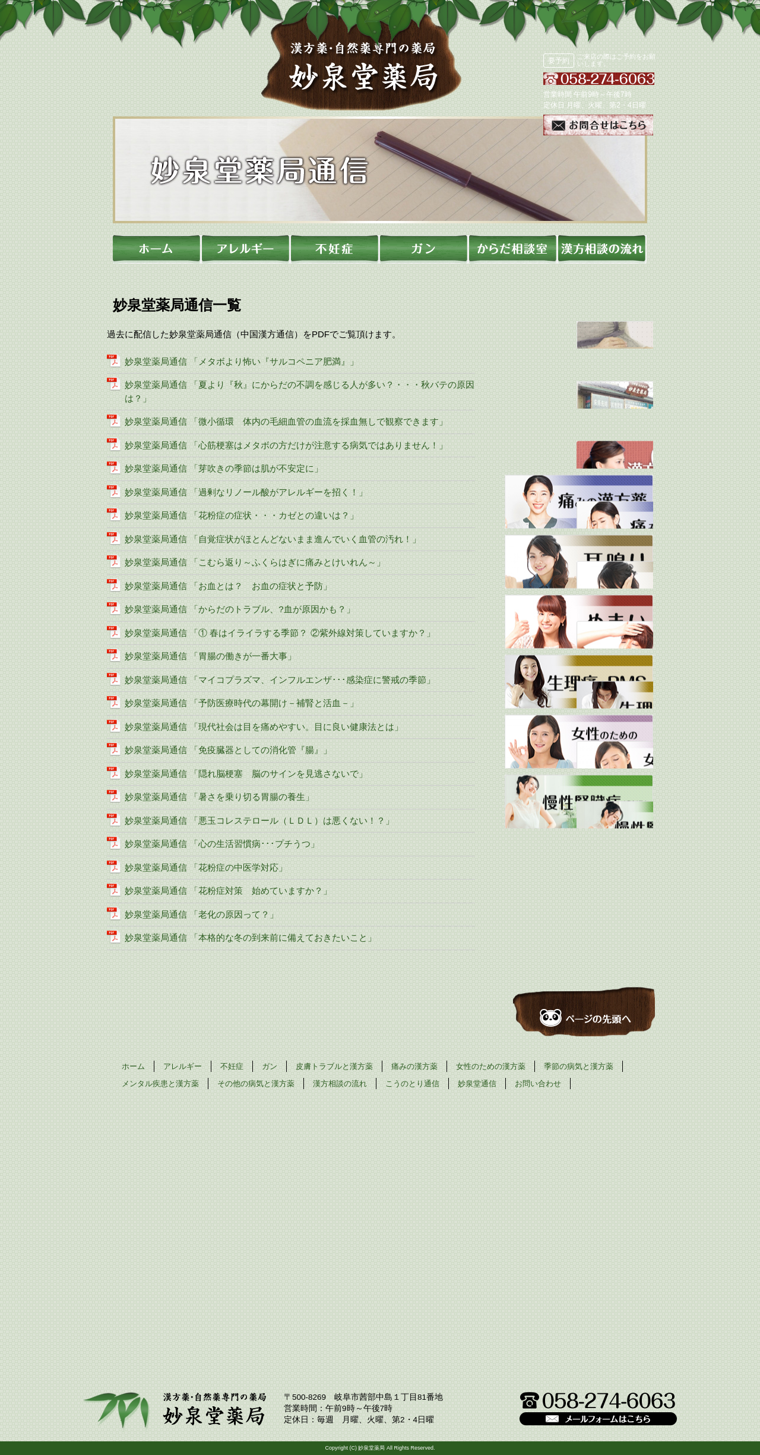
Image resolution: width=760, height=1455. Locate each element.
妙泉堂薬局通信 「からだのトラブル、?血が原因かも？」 (240, 609)
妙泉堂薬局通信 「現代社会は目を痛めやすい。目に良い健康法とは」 (264, 727)
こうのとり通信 (412, 1083)
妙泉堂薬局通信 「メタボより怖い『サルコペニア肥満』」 (242, 361)
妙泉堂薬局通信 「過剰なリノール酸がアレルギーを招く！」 (246, 492)
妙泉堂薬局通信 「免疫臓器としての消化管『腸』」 (228, 750)
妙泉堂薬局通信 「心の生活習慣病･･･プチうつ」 (222, 844)
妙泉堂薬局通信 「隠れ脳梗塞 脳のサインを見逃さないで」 (246, 773)
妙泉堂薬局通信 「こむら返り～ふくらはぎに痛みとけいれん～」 (255, 562)
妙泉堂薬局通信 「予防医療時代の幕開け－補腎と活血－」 (242, 703)
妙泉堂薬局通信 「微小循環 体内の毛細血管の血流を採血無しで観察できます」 (286, 421)
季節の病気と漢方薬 (578, 1066)
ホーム (133, 1066)
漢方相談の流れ (340, 1083)
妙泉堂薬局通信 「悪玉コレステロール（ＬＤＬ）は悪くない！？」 (259, 820)
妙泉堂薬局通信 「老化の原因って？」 (201, 914)
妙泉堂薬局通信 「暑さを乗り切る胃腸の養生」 (219, 797)
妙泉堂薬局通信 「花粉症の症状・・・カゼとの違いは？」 (242, 515)
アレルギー (182, 1066)
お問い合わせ (538, 1083)
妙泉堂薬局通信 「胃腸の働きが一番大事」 (210, 656)
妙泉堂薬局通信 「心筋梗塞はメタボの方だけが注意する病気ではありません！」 (286, 445)
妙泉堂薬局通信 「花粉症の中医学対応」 (206, 867)
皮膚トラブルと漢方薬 (334, 1066)
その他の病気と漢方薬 (255, 1083)
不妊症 (231, 1066)
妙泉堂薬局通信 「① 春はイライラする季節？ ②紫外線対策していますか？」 (280, 633)
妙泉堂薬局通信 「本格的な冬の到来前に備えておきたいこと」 (250, 937)
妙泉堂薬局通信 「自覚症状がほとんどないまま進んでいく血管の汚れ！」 (273, 539)
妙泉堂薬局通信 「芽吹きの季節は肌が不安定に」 (224, 468)
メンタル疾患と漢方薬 (160, 1083)
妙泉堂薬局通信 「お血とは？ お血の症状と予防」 (228, 586)
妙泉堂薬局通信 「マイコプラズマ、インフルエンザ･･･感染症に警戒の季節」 (280, 680)
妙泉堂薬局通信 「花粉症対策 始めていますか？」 (228, 890)
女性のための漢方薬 (490, 1066)
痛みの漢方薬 (414, 1066)
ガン (269, 1066)
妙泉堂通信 (477, 1083)
